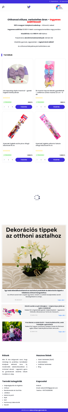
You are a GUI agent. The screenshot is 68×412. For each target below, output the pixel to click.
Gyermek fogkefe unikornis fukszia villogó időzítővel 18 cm (48, 144)
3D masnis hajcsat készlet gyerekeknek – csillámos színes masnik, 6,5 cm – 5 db (50, 92)
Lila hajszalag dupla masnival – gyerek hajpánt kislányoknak (17, 92)
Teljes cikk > (61, 300)
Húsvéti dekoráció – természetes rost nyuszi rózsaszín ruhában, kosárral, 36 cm (11, 205)
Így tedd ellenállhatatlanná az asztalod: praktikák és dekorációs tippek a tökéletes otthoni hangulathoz (34, 291)
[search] (3, 7)
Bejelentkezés (54, 1)
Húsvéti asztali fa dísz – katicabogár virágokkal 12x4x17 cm (53, 204)
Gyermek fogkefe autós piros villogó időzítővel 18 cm (16, 144)
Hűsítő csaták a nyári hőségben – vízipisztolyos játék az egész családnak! (44, 307)
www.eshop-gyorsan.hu (38, 410)
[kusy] (8, 107)
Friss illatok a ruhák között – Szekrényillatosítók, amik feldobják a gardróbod (44, 323)
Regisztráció (64, 1)
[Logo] (59, 7)
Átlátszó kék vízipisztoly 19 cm (32, 203)
